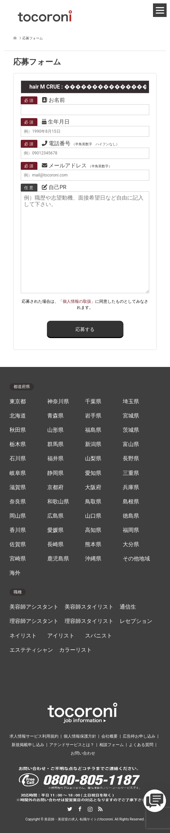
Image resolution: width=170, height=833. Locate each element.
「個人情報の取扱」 (76, 301)
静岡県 (55, 473)
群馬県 (55, 444)
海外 (15, 573)
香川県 (18, 530)
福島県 (93, 430)
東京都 (18, 402)
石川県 (18, 459)
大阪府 (93, 487)
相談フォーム (111, 744)
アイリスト (60, 636)
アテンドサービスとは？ (71, 744)
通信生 (128, 607)
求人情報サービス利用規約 (34, 736)
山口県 (93, 516)
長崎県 (55, 544)
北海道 (18, 416)
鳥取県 (93, 502)
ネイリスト (23, 636)
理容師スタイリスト (89, 621)
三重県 (131, 473)
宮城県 (131, 416)
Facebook (80, 809)
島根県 (131, 502)
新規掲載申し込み (28, 744)
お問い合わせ (83, 753)
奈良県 (18, 502)
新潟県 (93, 444)
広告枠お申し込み (139, 736)
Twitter (69, 809)
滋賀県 (18, 487)
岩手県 (93, 416)
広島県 (55, 516)
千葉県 (93, 402)
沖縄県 (93, 559)
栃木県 (18, 444)
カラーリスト (75, 650)
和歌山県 (58, 502)
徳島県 (131, 516)
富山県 (131, 444)
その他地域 (136, 559)
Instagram (90, 809)
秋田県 (18, 430)
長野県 (131, 459)
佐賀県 (18, 544)
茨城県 (131, 430)
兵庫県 (131, 487)
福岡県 (131, 530)
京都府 (55, 487)
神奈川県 (58, 402)
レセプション (136, 621)
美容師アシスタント (34, 607)
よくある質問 (141, 744)
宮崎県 (18, 559)
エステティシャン (31, 650)
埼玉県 (131, 402)
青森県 (55, 416)
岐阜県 (18, 473)
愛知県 (93, 473)
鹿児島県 (58, 559)
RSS (100, 809)
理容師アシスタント (34, 621)
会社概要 (109, 736)
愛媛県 (55, 530)
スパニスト (98, 636)
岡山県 (18, 516)
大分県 (131, 544)
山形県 (55, 430)
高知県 (93, 530)
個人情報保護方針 (80, 736)
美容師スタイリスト (89, 607)
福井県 (55, 459)
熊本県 (93, 544)
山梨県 (93, 459)
